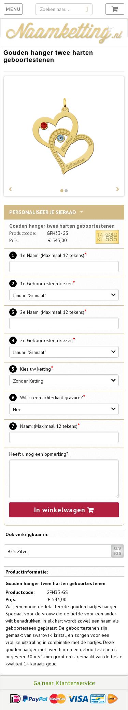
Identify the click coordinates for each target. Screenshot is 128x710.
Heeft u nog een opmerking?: (39, 454)
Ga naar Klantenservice (64, 683)
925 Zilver (66, 551)
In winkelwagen (64, 509)
